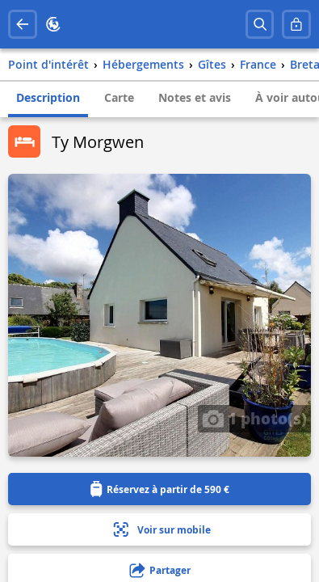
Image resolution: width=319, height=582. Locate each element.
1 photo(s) (254, 418)
